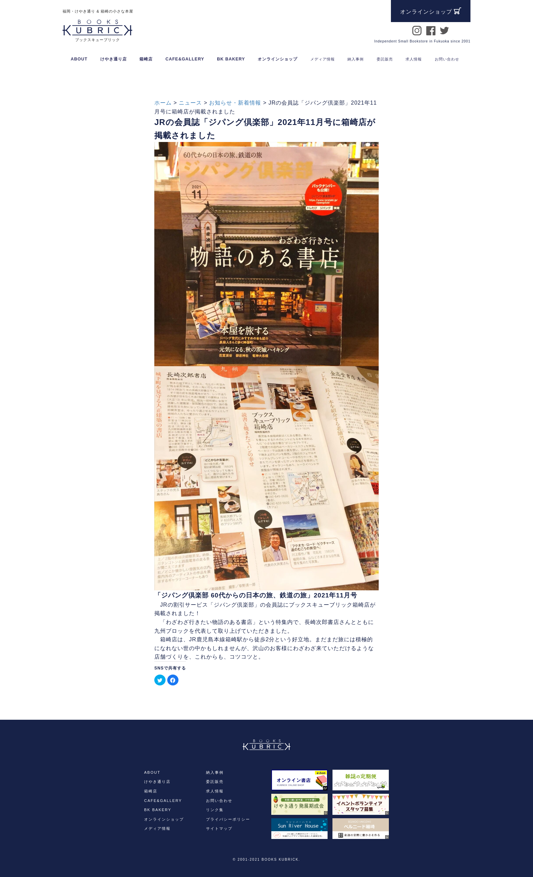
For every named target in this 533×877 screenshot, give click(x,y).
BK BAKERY (231, 59)
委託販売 (215, 782)
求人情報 (215, 791)
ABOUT (79, 59)
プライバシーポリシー (228, 819)
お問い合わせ (219, 801)
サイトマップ (219, 828)
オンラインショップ (277, 59)
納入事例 (215, 772)
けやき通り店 (113, 59)
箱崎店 (146, 59)
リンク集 (215, 810)
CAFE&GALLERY (185, 59)
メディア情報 (157, 828)
